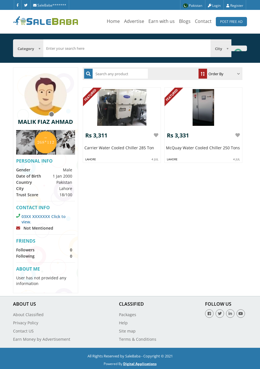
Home (113, 21)
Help (123, 322)
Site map (127, 331)
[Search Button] (239, 48)
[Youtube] (240, 313)
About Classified (28, 314)
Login (214, 5)
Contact (203, 21)
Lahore (90, 159)
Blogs (185, 21)
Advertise (134, 21)
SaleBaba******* (49, 5)
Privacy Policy (25, 322)
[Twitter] (25, 5)
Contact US (23, 331)
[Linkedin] (230, 313)
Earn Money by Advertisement (41, 339)
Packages (127, 314)
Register (234, 5)
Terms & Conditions (137, 339)
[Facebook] (17, 5)
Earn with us (161, 21)
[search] (126, 48)
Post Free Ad (231, 21)
